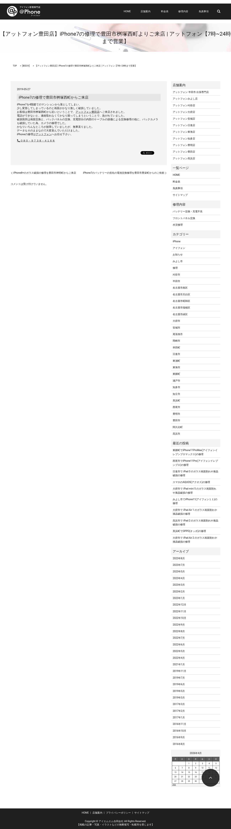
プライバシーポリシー (118, 812)
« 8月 (174, 785)
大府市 (176, 320)
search (218, 11)
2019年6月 (179, 684)
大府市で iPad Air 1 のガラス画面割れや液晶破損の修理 (195, 512)
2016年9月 (179, 737)
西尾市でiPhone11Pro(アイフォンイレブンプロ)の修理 (195, 462)
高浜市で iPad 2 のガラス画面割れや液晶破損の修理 (195, 522)
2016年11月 (179, 724)
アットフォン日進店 (184, 125)
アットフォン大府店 (184, 111)
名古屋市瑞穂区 (181, 307)
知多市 (176, 387)
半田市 (176, 281)
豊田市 (26, 66)
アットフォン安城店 (184, 118)
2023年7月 (179, 564)
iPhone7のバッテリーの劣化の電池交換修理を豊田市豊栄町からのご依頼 (123, 172)
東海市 (176, 367)
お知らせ (178, 254)
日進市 (176, 354)
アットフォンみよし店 (185, 98)
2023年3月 (179, 584)
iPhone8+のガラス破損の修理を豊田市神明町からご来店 (44, 172)
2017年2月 (179, 710)
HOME (140, 11)
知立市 (176, 394)
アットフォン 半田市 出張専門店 (191, 92)
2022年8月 (179, 631)
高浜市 (176, 433)
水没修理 (178, 224)
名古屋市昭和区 (181, 301)
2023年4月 (179, 578)
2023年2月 (179, 591)
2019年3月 (179, 697)
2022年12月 (179, 604)
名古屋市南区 (180, 287)
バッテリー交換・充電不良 (188, 211)
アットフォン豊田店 (88, 112)
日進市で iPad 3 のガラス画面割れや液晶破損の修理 (195, 473)
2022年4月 (179, 657)
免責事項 (206, 11)
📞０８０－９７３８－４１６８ (36, 140)
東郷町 (176, 373)
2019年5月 (179, 691)
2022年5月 (179, 651)
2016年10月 (179, 730)
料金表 (172, 11)
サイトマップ (180, 195)
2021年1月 (179, 664)
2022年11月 (179, 611)
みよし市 (178, 261)
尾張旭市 (178, 334)
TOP (15, 66)
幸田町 (176, 347)
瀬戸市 (176, 380)
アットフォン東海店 (184, 131)
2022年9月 (179, 624)
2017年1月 (179, 717)
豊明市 (176, 413)
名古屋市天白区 (181, 294)
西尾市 (176, 407)
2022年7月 (179, 637)
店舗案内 (155, 11)
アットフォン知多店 (184, 138)
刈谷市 (176, 274)
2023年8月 (179, 558)
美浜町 (176, 400)
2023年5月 (179, 571)
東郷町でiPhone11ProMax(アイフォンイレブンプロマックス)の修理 (195, 452)
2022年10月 (179, 618)
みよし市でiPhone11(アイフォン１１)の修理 (195, 501)
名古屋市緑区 (180, 314)
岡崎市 (176, 340)
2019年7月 (179, 677)
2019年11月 (179, 671)
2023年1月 (179, 598)
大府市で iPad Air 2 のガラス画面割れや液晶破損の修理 (195, 539)
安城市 (176, 327)
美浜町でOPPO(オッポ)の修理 (189, 531)
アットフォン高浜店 (184, 158)
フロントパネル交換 (184, 218)
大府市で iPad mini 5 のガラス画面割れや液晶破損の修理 (194, 490)
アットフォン (44, 134)
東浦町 (176, 360)
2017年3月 (179, 704)
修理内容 (187, 11)
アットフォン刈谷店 (184, 105)
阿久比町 (178, 427)
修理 (175, 267)
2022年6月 (179, 644)
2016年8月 (179, 744)
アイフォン (179, 248)
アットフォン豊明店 (184, 145)
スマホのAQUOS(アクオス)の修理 (191, 482)
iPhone (176, 241)
